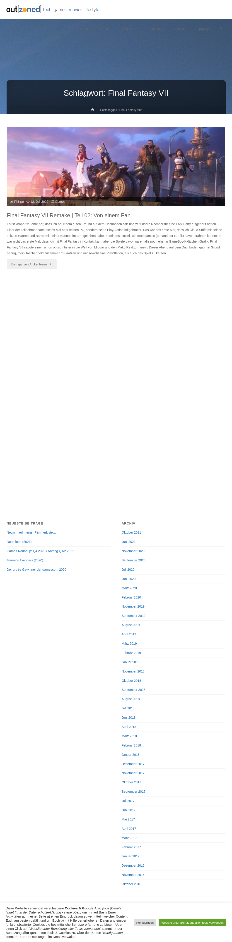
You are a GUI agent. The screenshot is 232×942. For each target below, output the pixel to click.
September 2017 (133, 791)
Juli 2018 (128, 708)
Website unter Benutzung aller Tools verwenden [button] (192, 922)
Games (61, 201)
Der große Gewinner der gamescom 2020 (36, 569)
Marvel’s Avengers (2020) (25, 560)
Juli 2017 (128, 801)
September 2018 (133, 690)
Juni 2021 (129, 542)
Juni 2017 (129, 810)
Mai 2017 (128, 819)
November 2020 (133, 551)
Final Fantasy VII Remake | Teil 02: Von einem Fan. (71, 215)
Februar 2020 (131, 597)
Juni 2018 (129, 717)
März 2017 (129, 837)
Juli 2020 (128, 569)
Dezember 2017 (133, 764)
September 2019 (133, 616)
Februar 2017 (131, 847)
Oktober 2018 (131, 680)
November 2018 (133, 671)
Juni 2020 (129, 579)
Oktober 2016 (131, 884)
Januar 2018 (131, 754)
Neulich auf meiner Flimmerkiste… (31, 532)
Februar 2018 (131, 745)
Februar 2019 (131, 653)
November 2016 (133, 875)
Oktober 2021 (131, 532)
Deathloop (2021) (19, 542)
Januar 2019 (131, 662)
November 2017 (133, 773)
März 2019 (129, 643)
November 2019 (133, 606)
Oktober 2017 (131, 782)
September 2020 (133, 560)
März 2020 (129, 588)
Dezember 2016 (133, 865)
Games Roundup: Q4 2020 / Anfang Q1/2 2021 (40, 551)
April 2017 (129, 828)
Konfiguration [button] (145, 922)
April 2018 (129, 727)
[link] (221, 29)
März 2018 (129, 736)
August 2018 (131, 699)
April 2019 (129, 634)
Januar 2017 (131, 856)
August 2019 (131, 625)
